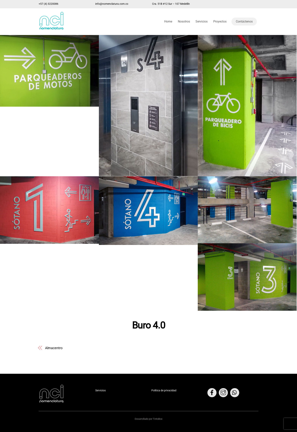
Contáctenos (244, 21)
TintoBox (157, 418)
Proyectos (220, 21)
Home (168, 21)
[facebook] (212, 392)
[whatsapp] (235, 392)
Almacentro (54, 348)
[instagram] (224, 392)
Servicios (201, 21)
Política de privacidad (163, 390)
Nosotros (184, 21)
